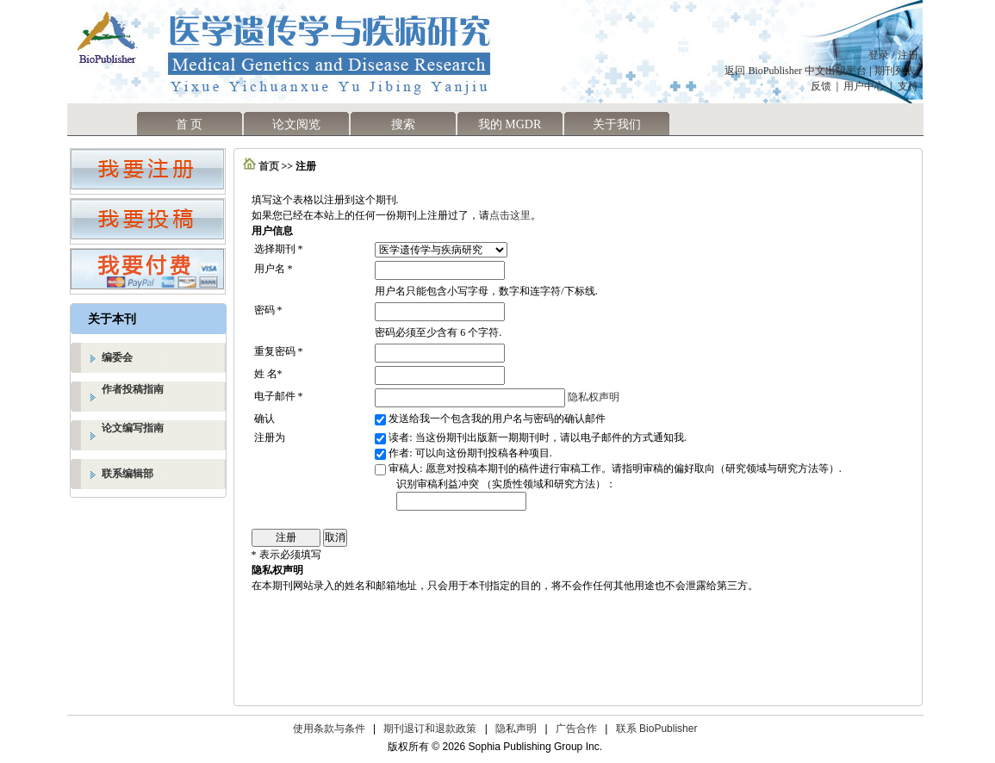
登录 (878, 55)
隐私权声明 (593, 397)
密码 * (268, 310)
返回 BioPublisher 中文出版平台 (795, 71)
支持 (908, 86)
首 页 (189, 124)
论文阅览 (296, 124)
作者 (399, 453)
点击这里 (510, 215)
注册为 (269, 437)
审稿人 (404, 468)
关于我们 (617, 124)
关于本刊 (112, 319)
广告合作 (576, 729)
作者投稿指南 (133, 389)
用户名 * (273, 269)
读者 (399, 437)
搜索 (403, 124)
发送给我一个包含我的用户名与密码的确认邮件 (497, 419)
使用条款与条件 (329, 729)
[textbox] (461, 501)
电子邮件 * (278, 396)
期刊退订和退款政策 (429, 729)
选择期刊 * (278, 249)
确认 (264, 419)
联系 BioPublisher (657, 729)
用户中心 (864, 86)
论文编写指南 (133, 428)
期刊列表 (896, 71)
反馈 (821, 86)
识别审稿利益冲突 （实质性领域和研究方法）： (506, 484)
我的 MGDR (510, 124)
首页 (268, 166)
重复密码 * (278, 351)
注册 (908, 55)
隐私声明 (516, 729)
